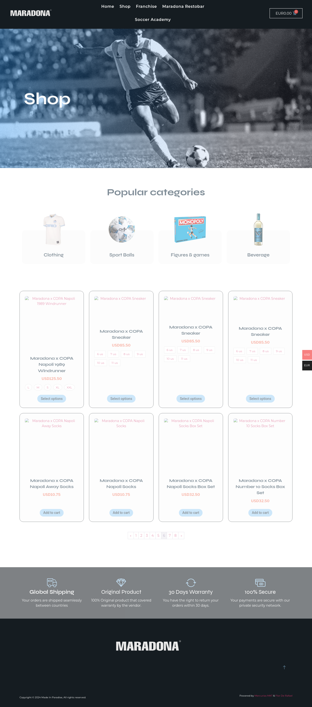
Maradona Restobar (183, 6)
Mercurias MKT (263, 695)
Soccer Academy (153, 19)
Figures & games (190, 255)
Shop (125, 6)
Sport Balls (121, 255)
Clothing (53, 255)
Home (107, 6)
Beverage (258, 255)
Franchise (146, 6)
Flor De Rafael (283, 695)
